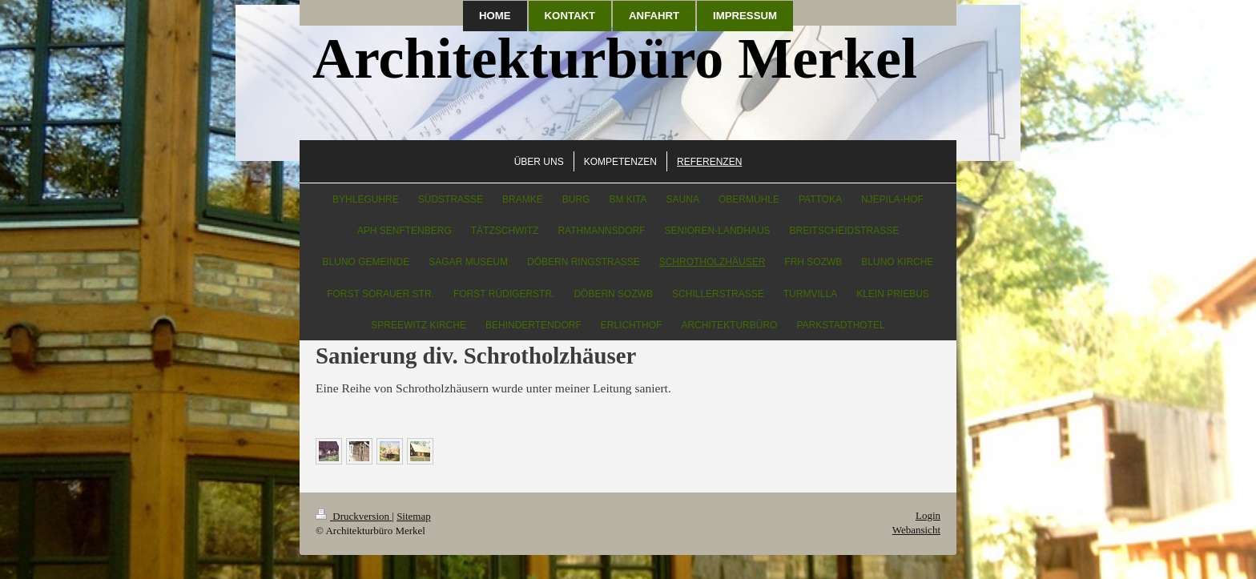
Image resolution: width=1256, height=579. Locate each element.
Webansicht (916, 530)
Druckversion (354, 516)
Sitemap (414, 516)
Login (928, 515)
